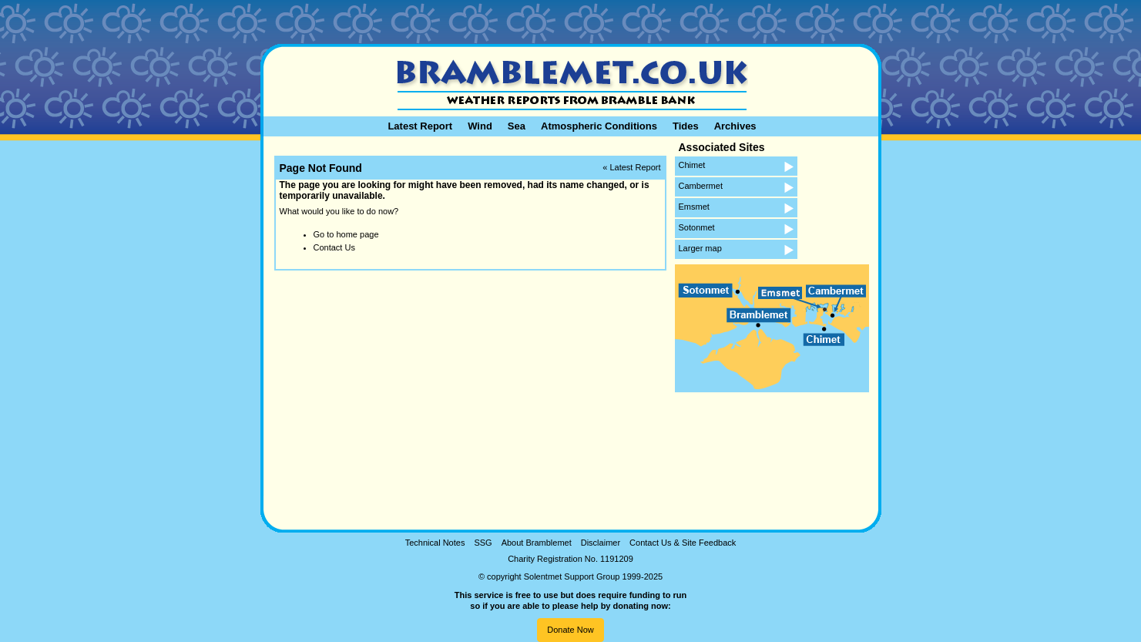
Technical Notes (435, 542)
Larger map (700, 248)
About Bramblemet (537, 542)
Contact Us (334, 247)
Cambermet (701, 185)
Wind (480, 126)
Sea (516, 126)
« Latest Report (631, 167)
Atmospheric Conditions (599, 126)
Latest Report (420, 126)
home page (357, 234)
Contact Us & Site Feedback (682, 542)
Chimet (692, 165)
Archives (735, 126)
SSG (483, 542)
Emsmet (694, 206)
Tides (686, 126)
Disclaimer (600, 542)
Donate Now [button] (570, 629)
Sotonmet (697, 227)
